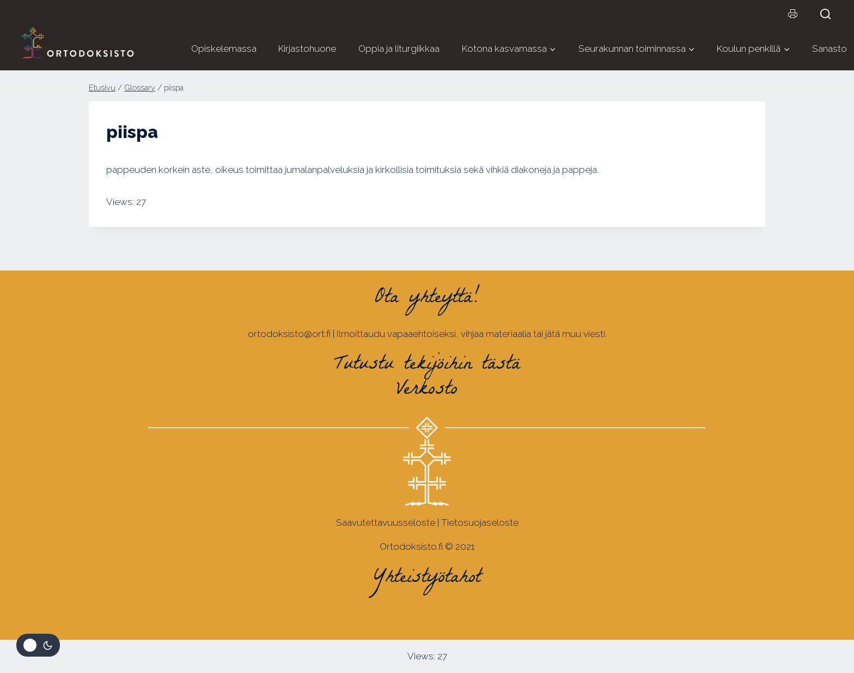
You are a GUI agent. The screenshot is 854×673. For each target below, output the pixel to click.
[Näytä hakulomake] (830, 14)
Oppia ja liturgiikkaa (399, 48)
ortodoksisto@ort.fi (289, 333)
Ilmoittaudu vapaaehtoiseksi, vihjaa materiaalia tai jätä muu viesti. (472, 333)
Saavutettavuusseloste (385, 522)
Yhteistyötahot (427, 579)
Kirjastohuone (307, 48)
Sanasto (829, 48)
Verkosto (426, 391)
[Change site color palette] (38, 645)
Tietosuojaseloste (479, 522)
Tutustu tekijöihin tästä (427, 365)
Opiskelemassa (224, 48)
